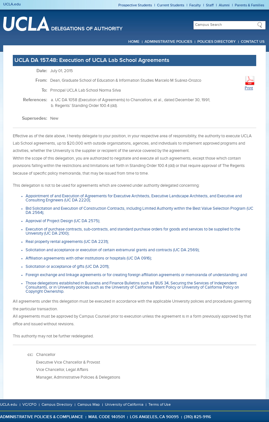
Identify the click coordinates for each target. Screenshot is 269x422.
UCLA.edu (12, 4)
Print (250, 82)
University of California (124, 405)
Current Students (170, 5)
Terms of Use (159, 405)
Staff (210, 5)
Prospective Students (135, 5)
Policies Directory (216, 42)
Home (133, 42)
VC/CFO (29, 405)
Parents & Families (249, 5)
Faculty (195, 5)
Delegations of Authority (87, 29)
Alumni (224, 5)
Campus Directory (57, 405)
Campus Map (88, 405)
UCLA (26, 23)
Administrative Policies (168, 42)
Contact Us (253, 42)
